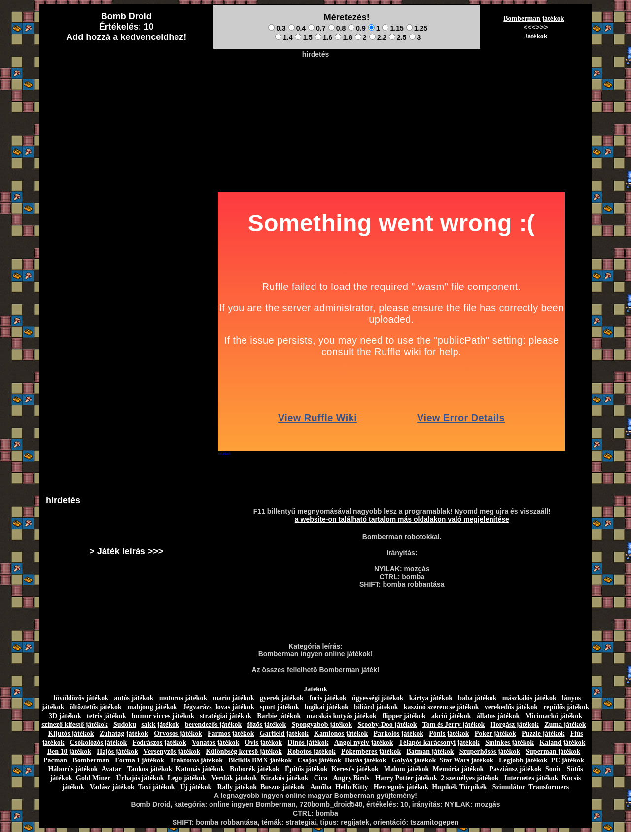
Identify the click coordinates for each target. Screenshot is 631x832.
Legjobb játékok (523, 760)
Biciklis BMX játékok (260, 760)
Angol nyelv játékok (363, 742)
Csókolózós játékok (98, 742)
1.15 (392, 28)
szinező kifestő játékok (74, 724)
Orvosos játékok (178, 733)
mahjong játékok (152, 707)
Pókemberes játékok (371, 751)
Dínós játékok (308, 742)
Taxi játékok (156, 787)
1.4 (283, 37)
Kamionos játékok (341, 733)
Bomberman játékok (533, 18)
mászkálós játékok (529, 698)
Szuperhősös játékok (489, 751)
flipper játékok (404, 716)
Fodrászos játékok (159, 742)
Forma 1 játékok (139, 760)
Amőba (321, 787)
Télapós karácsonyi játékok (439, 742)
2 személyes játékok (469, 778)
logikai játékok (327, 707)
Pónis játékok (449, 733)
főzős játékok (266, 724)
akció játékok (451, 716)
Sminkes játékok (509, 742)
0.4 (297, 28)
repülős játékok (566, 707)
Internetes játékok (531, 778)
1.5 (303, 37)
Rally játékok (237, 787)
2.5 (397, 37)
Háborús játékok (73, 769)
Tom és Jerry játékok (453, 724)
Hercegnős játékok (401, 787)
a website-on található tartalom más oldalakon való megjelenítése (402, 519)
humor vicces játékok (163, 716)
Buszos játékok (282, 787)
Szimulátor (508, 787)
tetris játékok (106, 716)
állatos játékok (498, 716)
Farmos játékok (231, 733)
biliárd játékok (376, 707)
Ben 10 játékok (69, 751)
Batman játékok (430, 751)
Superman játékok (553, 751)
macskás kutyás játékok (341, 716)
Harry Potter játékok (406, 778)
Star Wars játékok (466, 760)
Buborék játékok (255, 769)
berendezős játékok (213, 724)
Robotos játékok (311, 751)
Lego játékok (187, 778)
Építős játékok (306, 769)
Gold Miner (93, 778)
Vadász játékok (112, 787)
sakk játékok (160, 724)
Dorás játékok (365, 760)
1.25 (416, 28)
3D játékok (65, 716)
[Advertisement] (315, 84)
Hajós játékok (117, 751)
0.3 (276, 28)
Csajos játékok (319, 760)
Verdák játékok (234, 778)
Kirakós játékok (285, 778)
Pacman (55, 760)
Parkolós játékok (399, 733)
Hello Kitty (351, 787)
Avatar (111, 769)
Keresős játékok (355, 769)
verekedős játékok (511, 707)
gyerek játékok (282, 698)
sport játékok (279, 707)
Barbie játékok (279, 716)
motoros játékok (183, 698)
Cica (320, 778)
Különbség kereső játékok (244, 751)
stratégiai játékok (225, 716)
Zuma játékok (565, 724)
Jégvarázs (197, 707)
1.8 (343, 37)
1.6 (323, 37)
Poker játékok (495, 733)
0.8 (337, 28)
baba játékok (477, 698)
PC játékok (567, 760)
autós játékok (134, 698)
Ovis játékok (263, 742)
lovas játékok (234, 707)
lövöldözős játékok (81, 698)
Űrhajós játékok (140, 778)
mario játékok (233, 698)
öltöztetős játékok (95, 707)
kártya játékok (431, 698)
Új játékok (195, 787)
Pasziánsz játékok (516, 769)
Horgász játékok (515, 724)
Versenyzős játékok (171, 751)
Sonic (553, 769)
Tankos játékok (150, 769)
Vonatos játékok (215, 742)
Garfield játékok (284, 733)
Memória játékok (458, 769)
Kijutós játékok (71, 733)
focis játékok (328, 698)
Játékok (535, 36)
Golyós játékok (414, 760)
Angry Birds (351, 778)
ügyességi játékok (378, 698)
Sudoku (124, 724)
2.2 (377, 37)
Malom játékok (406, 769)
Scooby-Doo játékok (387, 724)
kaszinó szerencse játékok (441, 707)
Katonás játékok (199, 769)
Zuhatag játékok (124, 733)
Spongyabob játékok (322, 724)
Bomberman (90, 760)
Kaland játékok (562, 742)
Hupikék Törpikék (459, 787)
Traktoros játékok (196, 760)
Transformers (548, 787)
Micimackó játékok (553, 716)
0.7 (316, 28)
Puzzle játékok (543, 733)
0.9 (356, 28)
